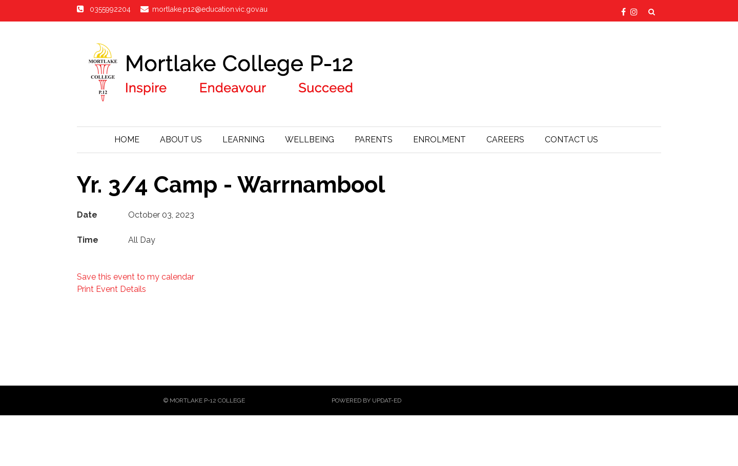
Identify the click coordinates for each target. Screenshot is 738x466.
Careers (505, 139)
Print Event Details (111, 289)
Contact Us (571, 139)
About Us (181, 139)
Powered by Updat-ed (366, 400)
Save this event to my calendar (135, 277)
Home (126, 139)
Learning (243, 139)
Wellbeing (309, 139)
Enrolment (439, 139)
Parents (374, 139)
